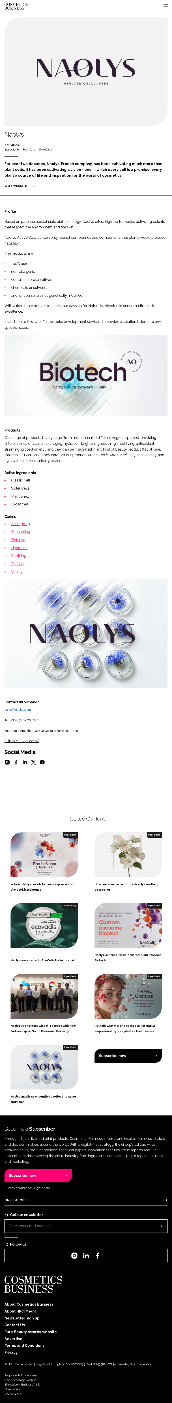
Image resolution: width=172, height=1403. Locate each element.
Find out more (16, 1200)
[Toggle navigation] (165, 6)
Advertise (13, 1339)
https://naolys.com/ (21, 741)
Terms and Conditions (24, 1345)
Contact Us (14, 1325)
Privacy (11, 1352)
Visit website (15, 185)
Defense (18, 540)
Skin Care (45, 149)
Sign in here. (42, 1188)
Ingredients (11, 149)
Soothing (18, 556)
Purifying (18, 564)
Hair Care (29, 149)
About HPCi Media (20, 1311)
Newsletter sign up (21, 1318)
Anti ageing (20, 524)
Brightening (20, 532)
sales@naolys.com (17, 709)
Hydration (19, 548)
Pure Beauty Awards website (30, 1332)
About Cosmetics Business (29, 1304)
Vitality (17, 571)
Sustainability (69, 906)
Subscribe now (112, 1056)
